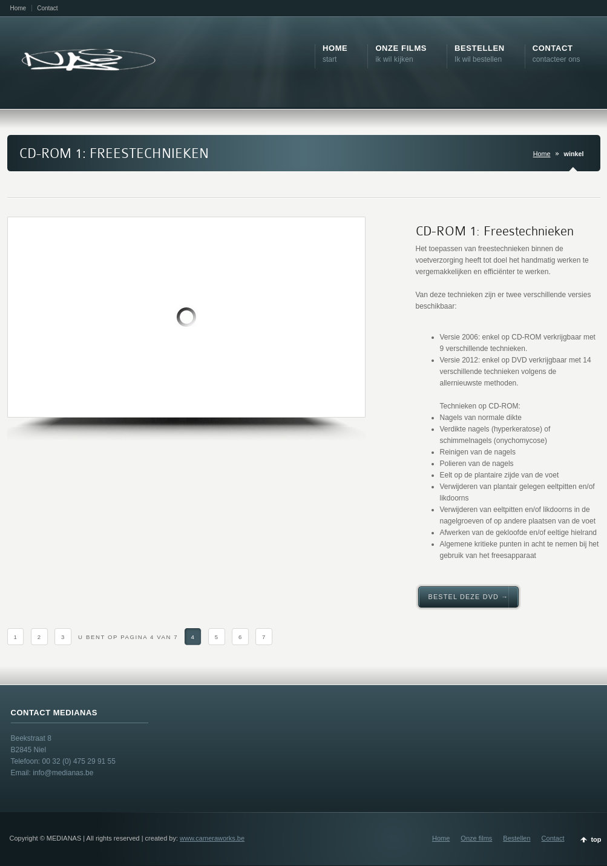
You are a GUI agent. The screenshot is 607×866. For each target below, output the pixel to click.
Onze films (476, 838)
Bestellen (516, 838)
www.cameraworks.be (212, 838)
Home (18, 8)
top (596, 839)
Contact (47, 8)
